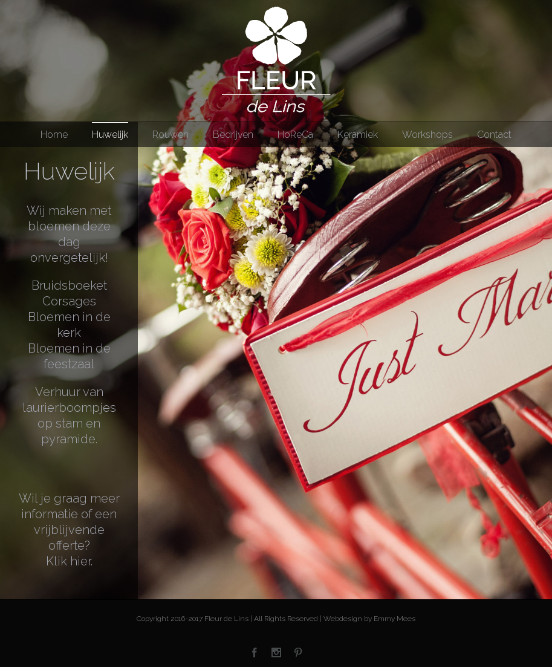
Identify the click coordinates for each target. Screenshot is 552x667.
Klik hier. (69, 561)
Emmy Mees (394, 618)
